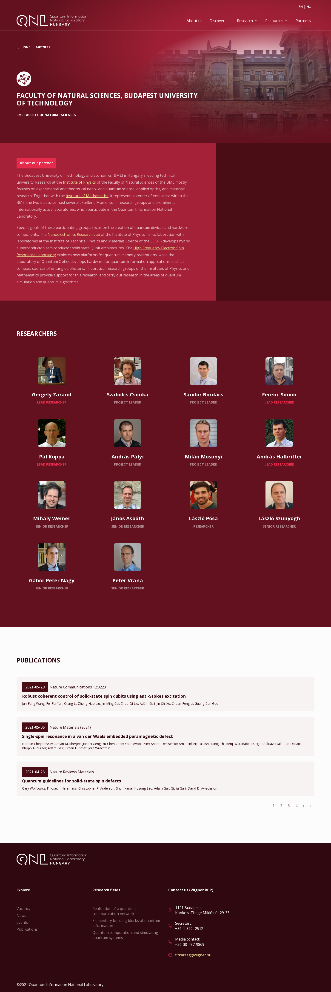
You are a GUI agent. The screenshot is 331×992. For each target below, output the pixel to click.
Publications (27, 929)
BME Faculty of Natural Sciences (46, 115)
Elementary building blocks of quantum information (126, 923)
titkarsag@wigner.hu (193, 955)
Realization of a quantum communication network (114, 911)
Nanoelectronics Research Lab (74, 234)
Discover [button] (217, 20)
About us (194, 20)
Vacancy (23, 908)
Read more (52, 381)
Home (26, 48)
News (21, 915)
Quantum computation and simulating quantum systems (125, 935)
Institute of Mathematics (87, 196)
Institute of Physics (79, 182)
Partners (303, 20)
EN (300, 6)
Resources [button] (274, 20)
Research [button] (245, 20)
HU (309, 6)
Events (22, 922)
